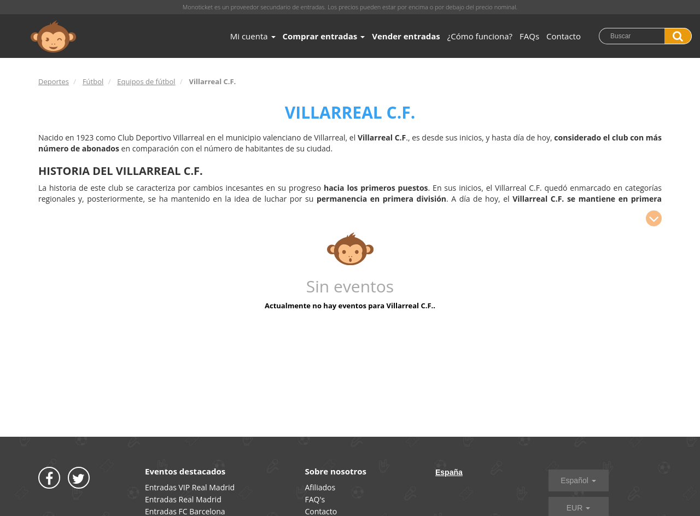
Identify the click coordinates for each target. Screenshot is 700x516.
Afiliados (320, 487)
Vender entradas (406, 36)
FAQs (529, 36)
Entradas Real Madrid (183, 499)
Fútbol (93, 81)
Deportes (53, 81)
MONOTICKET (53, 37)
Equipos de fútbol (146, 81)
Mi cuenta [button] (253, 36)
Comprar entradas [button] (324, 36)
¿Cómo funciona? (479, 36)
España (449, 472)
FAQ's (315, 499)
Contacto (563, 36)
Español (578, 480)
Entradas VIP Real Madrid (190, 487)
